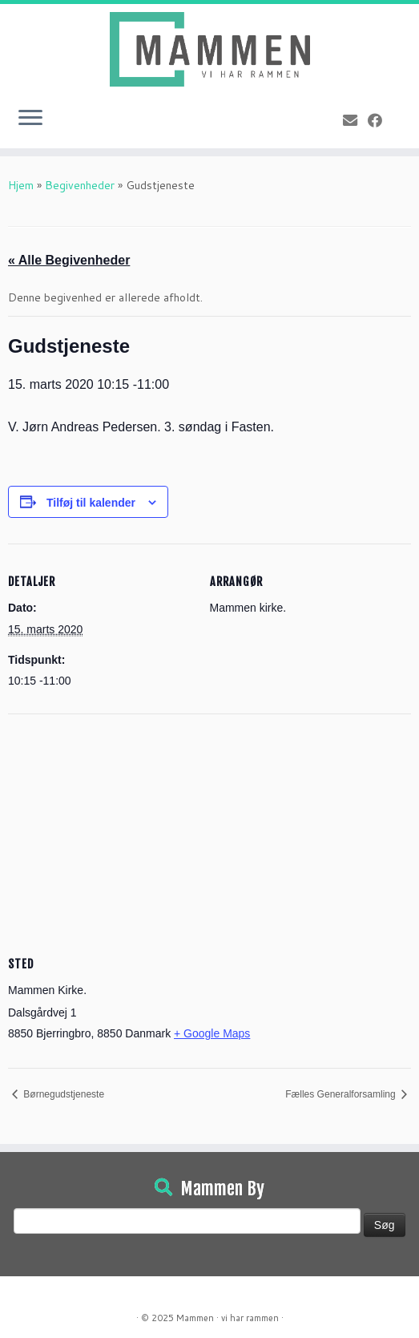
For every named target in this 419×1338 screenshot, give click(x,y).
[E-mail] (355, 120)
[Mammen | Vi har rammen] (209, 49)
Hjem (21, 185)
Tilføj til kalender (90, 502)
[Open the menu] (30, 119)
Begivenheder (80, 185)
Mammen (195, 1318)
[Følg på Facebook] (380, 120)
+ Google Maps (212, 1033)
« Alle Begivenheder (69, 260)
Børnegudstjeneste (62, 1094)
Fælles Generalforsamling (341, 1094)
